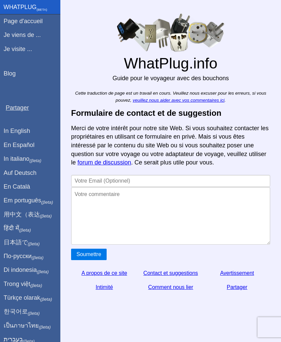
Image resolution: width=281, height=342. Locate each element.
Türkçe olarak (28, 298)
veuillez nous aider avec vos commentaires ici (179, 100)
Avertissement (237, 273)
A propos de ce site (104, 273)
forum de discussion (104, 162)
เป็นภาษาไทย (27, 326)
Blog (10, 73)
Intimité (104, 287)
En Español (19, 145)
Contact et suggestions (171, 273)
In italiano (23, 159)
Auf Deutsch (20, 172)
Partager (237, 287)
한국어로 (22, 311)
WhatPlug (25, 8)
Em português (28, 200)
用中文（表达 (28, 214)
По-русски (24, 256)
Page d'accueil (23, 21)
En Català (17, 186)
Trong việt (23, 284)
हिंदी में (17, 228)
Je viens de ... (22, 35)
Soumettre (88, 254)
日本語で (22, 242)
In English (17, 131)
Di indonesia (26, 270)
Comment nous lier (170, 287)
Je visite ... (18, 49)
